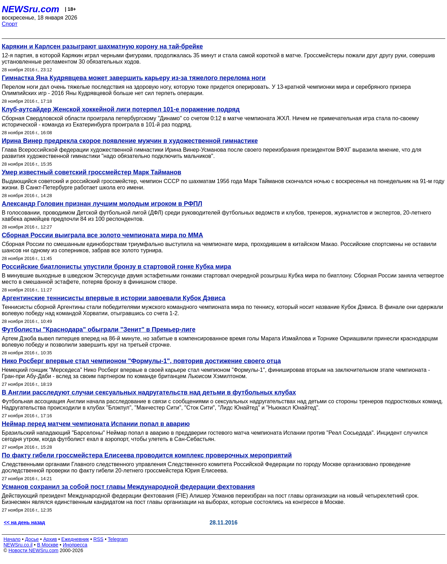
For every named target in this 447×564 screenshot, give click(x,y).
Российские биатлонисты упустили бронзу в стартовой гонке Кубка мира (116, 266)
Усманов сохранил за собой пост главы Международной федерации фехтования (128, 486)
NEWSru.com (30, 9)
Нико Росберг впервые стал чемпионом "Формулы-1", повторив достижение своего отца (141, 360)
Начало (12, 539)
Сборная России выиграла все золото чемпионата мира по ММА (102, 235)
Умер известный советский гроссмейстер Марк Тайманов (91, 172)
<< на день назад (24, 522)
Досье (32, 539)
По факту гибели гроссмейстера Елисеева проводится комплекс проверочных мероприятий (147, 455)
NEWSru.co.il (17, 545)
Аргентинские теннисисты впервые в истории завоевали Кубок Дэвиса (114, 298)
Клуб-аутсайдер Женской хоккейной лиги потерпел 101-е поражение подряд (121, 109)
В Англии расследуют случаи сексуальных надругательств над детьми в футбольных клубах (149, 392)
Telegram (118, 539)
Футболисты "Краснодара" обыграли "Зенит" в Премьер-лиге (99, 329)
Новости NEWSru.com (33, 550)
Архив (50, 539)
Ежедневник (75, 539)
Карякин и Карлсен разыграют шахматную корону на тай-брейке (102, 46)
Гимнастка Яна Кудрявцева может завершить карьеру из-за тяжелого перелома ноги (134, 77)
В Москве (47, 545)
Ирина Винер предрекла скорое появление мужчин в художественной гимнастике (130, 140)
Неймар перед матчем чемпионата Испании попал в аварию (96, 423)
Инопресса (75, 545)
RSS (98, 539)
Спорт (9, 24)
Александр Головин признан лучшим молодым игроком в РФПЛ (102, 203)
